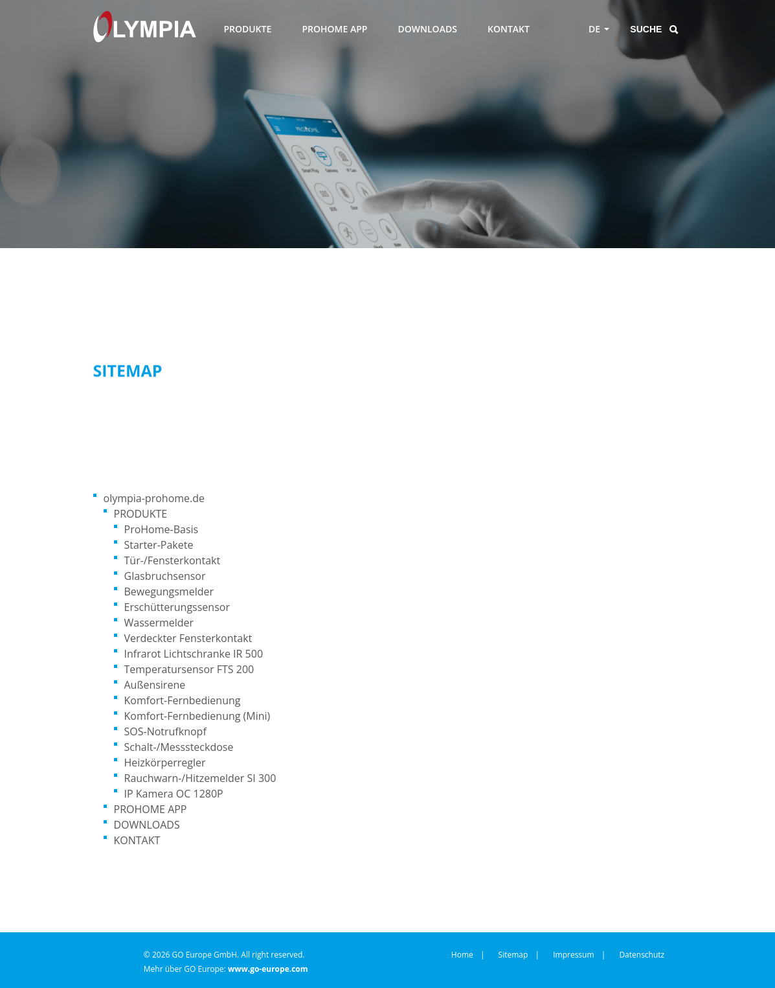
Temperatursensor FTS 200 (189, 669)
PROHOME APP (334, 29)
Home (462, 954)
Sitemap (513, 954)
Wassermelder (159, 622)
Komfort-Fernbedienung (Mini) (197, 716)
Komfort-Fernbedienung (182, 700)
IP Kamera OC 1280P (173, 794)
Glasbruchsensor (165, 576)
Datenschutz (641, 954)
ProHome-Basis (161, 529)
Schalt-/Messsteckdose (179, 747)
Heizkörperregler (165, 762)
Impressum (573, 954)
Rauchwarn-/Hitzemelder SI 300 (200, 778)
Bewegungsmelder (169, 591)
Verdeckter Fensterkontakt (188, 638)
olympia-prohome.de (154, 498)
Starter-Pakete (159, 545)
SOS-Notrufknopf (165, 731)
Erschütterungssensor (177, 607)
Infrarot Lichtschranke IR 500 (194, 654)
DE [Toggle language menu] (594, 29)
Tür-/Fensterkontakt (172, 560)
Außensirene (155, 685)
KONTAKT (509, 29)
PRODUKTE (247, 29)
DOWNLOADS (427, 29)
